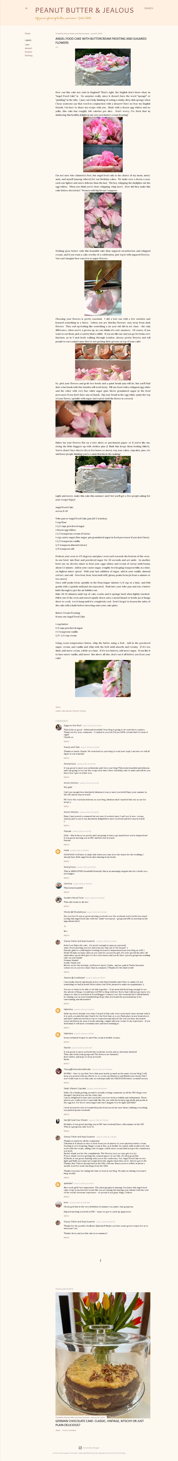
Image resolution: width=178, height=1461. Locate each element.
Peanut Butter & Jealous (84, 10)
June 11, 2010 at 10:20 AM (82, 1048)
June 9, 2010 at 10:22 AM (94, 898)
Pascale (67, 831)
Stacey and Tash (72, 747)
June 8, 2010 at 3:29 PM (86, 867)
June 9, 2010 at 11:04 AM (97, 912)
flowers (28, 52)
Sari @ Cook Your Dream (76, 1120)
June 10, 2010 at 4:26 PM (84, 1009)
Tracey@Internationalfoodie (77, 1069)
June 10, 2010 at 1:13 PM (95, 978)
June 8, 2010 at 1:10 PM (81, 831)
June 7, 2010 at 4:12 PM (90, 747)
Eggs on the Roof (72, 725)
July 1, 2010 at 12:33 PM (106, 1222)
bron (66, 1202)
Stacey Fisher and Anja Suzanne (79, 941)
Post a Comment (69, 1430)
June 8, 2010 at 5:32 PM (82, 884)
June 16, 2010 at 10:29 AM (79, 1203)
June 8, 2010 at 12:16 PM (89, 812)
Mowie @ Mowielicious (75, 912)
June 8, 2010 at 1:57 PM (79, 850)
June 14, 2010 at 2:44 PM (84, 1183)
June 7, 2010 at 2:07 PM (92, 726)
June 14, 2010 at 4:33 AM (106, 1137)
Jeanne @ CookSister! (74, 977)
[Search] (148, 8)
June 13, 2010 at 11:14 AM (98, 1120)
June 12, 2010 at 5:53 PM (97, 1088)
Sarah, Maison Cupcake (75, 1088)
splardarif (68, 1183)
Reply (66, 741)
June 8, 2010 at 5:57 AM (86, 764)
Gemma (68, 883)
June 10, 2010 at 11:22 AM (107, 941)
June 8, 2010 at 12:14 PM (89, 783)
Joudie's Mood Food (73, 898)
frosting (28, 55)
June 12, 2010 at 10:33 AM (102, 1069)
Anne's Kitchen (71, 783)
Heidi (66, 850)
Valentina (68, 1009)
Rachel (67, 1047)
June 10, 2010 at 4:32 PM (84, 1034)
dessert (28, 48)
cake (27, 44)
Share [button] (27, 33)
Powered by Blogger (89, 1447)
